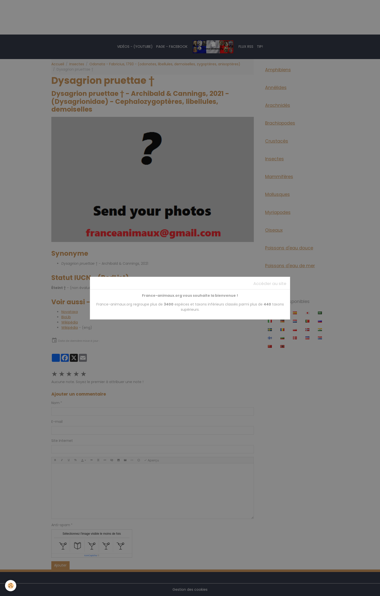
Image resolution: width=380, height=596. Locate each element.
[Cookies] (10, 585)
